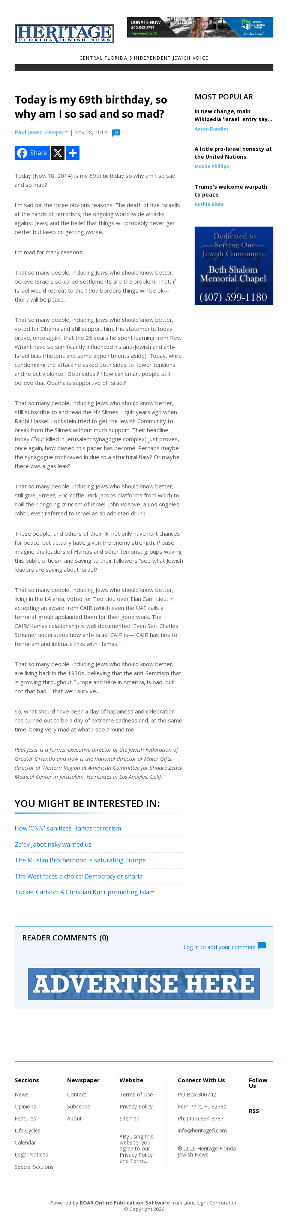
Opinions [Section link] (25, 1106)
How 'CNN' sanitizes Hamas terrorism (68, 828)
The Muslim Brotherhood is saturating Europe (80, 860)
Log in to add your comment (224, 946)
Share (31, 153)
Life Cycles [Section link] (27, 1130)
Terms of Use (136, 1094)
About (74, 1118)
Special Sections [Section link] (34, 1166)
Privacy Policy (136, 1106)
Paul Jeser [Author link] (28, 132)
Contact (76, 1094)
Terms (138, 1160)
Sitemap (130, 1118)
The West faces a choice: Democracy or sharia (78, 876)
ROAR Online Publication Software (125, 1202)
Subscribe (78, 1106)
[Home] (65, 41)
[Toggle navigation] (19, 69)
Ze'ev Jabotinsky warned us (53, 844)
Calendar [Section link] (25, 1142)
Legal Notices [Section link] (31, 1154)
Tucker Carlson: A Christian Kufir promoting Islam (84, 892)
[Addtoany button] (72, 153)
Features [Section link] (25, 1118)
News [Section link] (21, 1094)
